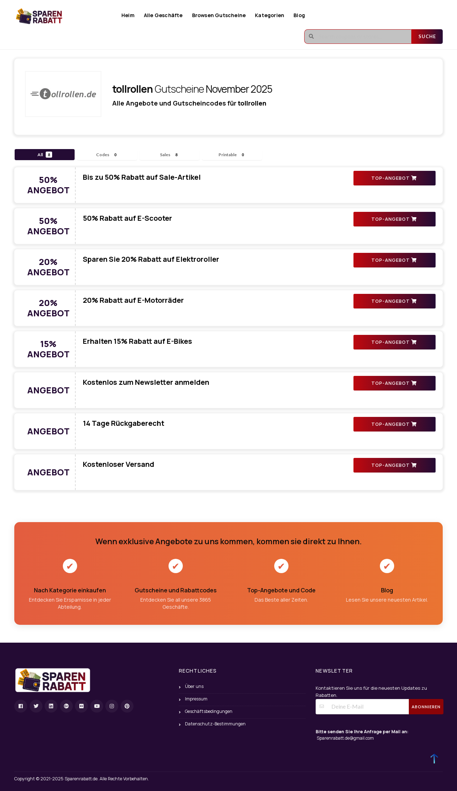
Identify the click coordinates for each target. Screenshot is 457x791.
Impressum (196, 699)
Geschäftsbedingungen (208, 711)
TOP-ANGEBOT (394, 178)
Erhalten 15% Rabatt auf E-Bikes (137, 341)
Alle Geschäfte (163, 15)
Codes (107, 155)
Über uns (194, 686)
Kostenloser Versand (118, 464)
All (44, 155)
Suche (427, 36)
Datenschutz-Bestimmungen (215, 724)
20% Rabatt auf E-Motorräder (133, 300)
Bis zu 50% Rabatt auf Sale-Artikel (142, 177)
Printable (232, 155)
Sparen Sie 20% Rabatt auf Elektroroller (151, 259)
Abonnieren (426, 706)
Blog (299, 15)
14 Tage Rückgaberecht (123, 423)
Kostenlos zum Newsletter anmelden (146, 382)
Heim (128, 15)
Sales (170, 155)
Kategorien (269, 15)
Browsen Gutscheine (219, 15)
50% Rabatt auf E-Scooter (127, 218)
